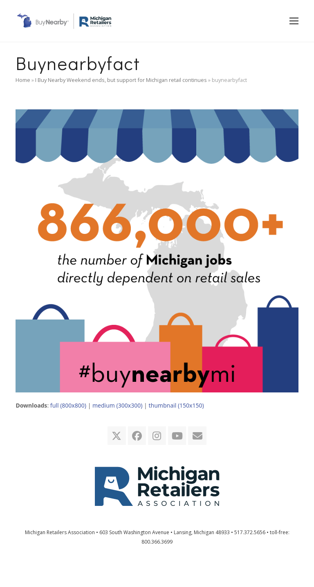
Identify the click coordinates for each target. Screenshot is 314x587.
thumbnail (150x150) (176, 405)
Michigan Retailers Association (60, 532)
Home (23, 80)
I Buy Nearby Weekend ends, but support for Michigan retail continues (121, 80)
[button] (293, 20)
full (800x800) (68, 405)
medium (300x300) (117, 405)
